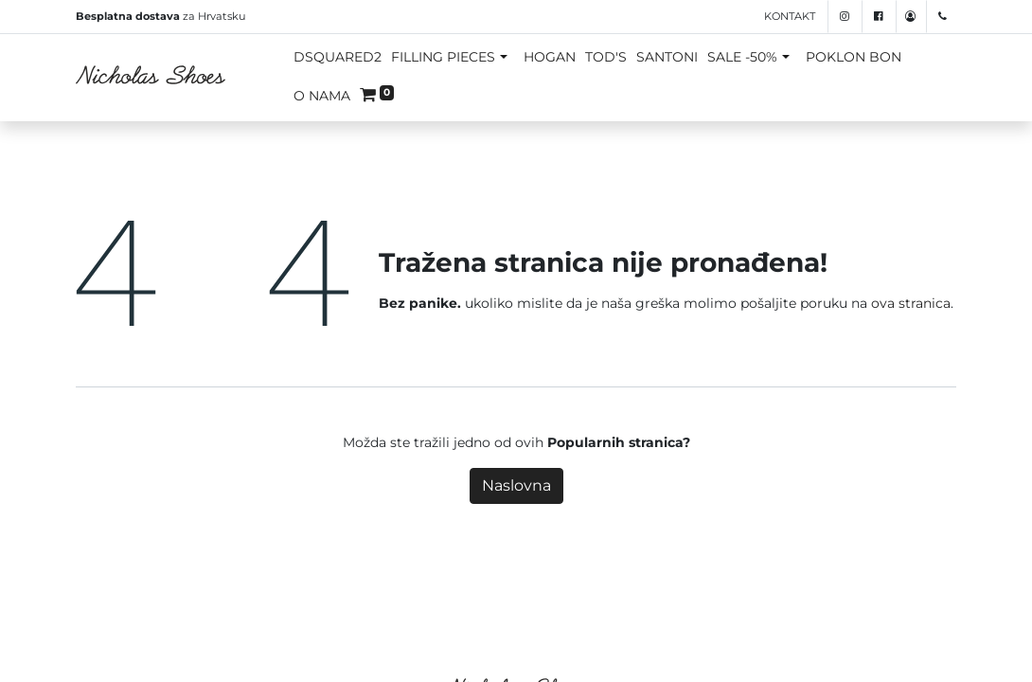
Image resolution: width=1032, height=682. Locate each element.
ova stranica (911, 303)
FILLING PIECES (443, 56)
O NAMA (322, 95)
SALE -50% (742, 56)
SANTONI (667, 56)
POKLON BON (853, 56)
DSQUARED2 (338, 56)
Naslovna (516, 485)
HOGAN (550, 56)
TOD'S (606, 56)
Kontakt (789, 16)
